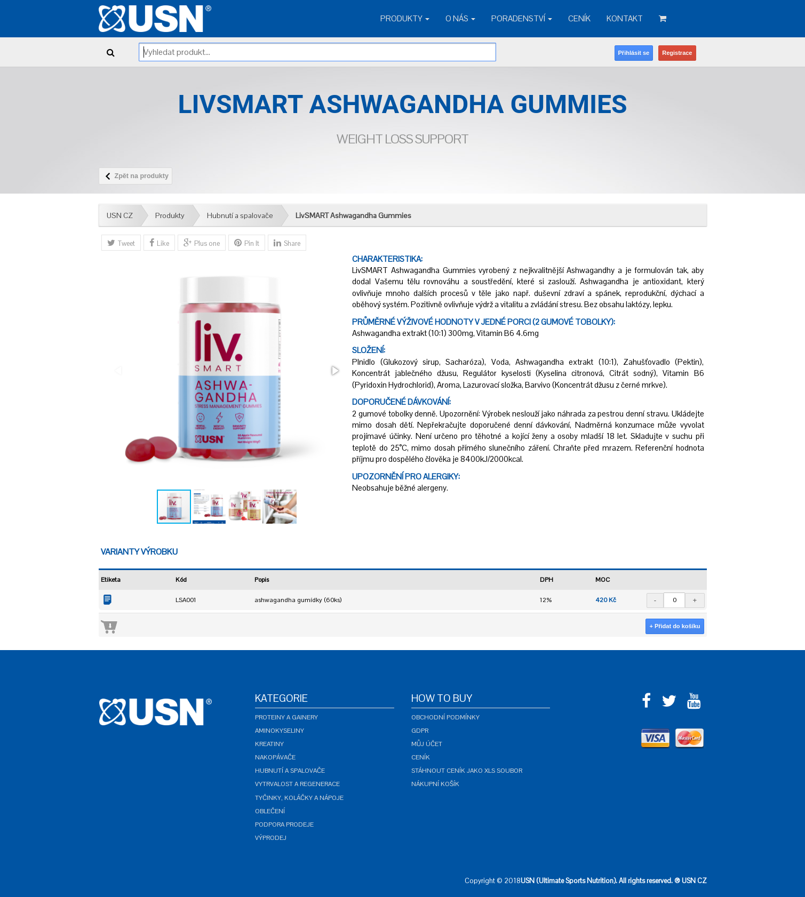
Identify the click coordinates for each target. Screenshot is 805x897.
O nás (460, 18)
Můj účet (426, 744)
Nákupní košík (435, 784)
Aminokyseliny (279, 730)
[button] (334, 370)
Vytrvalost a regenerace (297, 784)
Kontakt (625, 18)
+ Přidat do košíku (674, 626)
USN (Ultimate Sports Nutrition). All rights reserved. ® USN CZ (614, 880)
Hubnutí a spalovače (240, 215)
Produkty (404, 18)
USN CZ (120, 215)
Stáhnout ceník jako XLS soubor (466, 770)
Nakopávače (275, 757)
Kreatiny (269, 744)
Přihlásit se (634, 53)
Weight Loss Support (402, 139)
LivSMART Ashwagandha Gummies (353, 215)
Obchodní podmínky (445, 717)
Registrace (677, 53)
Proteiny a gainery (286, 717)
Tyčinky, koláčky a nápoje (299, 798)
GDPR (419, 730)
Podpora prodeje (284, 824)
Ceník (579, 18)
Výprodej (270, 838)
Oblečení (270, 811)
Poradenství (521, 18)
